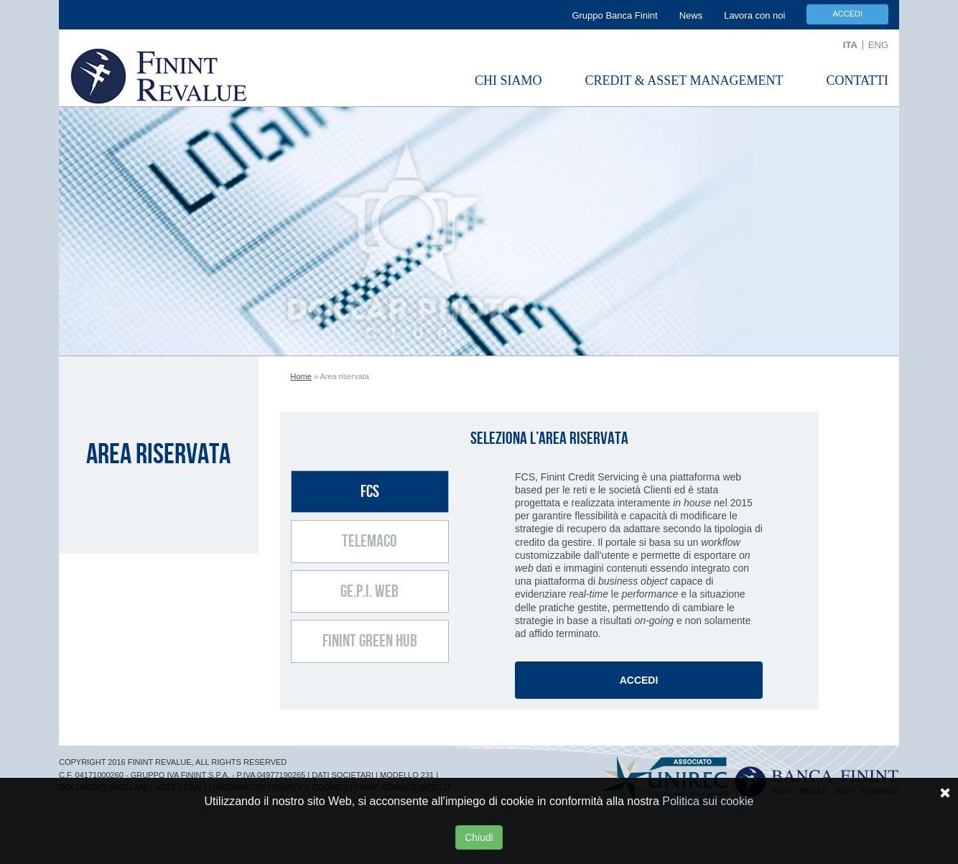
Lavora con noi (754, 15)
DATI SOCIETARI (342, 775)
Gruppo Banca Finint (614, 15)
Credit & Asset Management (684, 80)
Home (301, 376)
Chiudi (479, 837)
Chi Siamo (508, 80)
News (691, 15)
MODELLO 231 (407, 775)
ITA (850, 45)
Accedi (847, 13)
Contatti (857, 80)
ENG (878, 45)
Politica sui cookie (707, 801)
